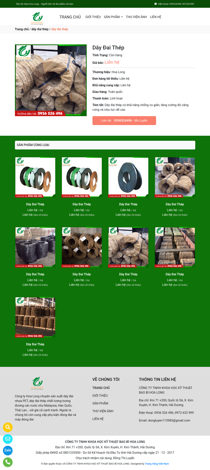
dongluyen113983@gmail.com (169, 420)
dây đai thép (39, 29)
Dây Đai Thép (35, 204)
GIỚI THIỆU (93, 17)
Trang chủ (22, 29)
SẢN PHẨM (112, 17)
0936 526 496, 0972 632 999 (174, 413)
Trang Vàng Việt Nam (157, 463)
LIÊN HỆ (155, 17)
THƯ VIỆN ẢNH (136, 17)
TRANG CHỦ (70, 17)
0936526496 (123, 120)
